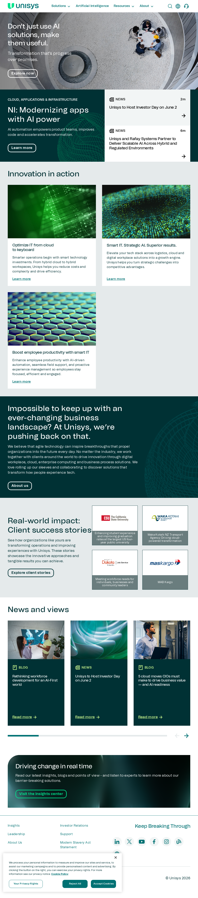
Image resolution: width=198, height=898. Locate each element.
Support (66, 834)
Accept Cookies (103, 884)
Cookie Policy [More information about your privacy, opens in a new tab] (59, 874)
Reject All (75, 884)
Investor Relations (74, 825)
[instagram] (166, 841)
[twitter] (129, 841)
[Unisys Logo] (23, 6)
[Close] (115, 857)
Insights (14, 825)
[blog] (178, 841)
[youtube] (141, 841)
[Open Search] (170, 6)
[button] (177, 736)
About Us (15, 842)
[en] (178, 6)
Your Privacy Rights (26, 884)
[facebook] (154, 841)
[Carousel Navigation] (181, 736)
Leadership (16, 834)
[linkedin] (117, 841)
